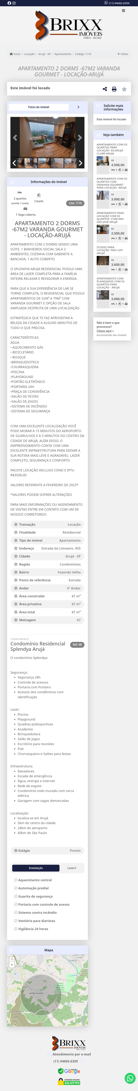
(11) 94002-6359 (119, 3)
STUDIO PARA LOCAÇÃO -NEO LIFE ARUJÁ (110, 250)
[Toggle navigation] (123, 11)
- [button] (12, 965)
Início (15, 54)
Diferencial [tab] (57, 868)
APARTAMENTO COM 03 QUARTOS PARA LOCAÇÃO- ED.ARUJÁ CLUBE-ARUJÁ (112, 149)
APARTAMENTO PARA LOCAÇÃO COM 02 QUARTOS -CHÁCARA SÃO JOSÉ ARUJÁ (110, 217)
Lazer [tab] (39, 868)
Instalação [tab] (22, 868)
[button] (16, 138)
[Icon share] (9, 3)
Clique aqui (104, 331)
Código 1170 (83, 54)
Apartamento (63, 54)
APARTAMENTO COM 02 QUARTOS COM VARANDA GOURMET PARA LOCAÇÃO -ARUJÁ (112, 183)
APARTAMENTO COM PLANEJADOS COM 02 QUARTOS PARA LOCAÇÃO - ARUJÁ (111, 283)
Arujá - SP (44, 54)
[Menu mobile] (69, 25)
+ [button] (12, 959)
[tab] (22, 107)
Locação (29, 54)
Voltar (123, 54)
